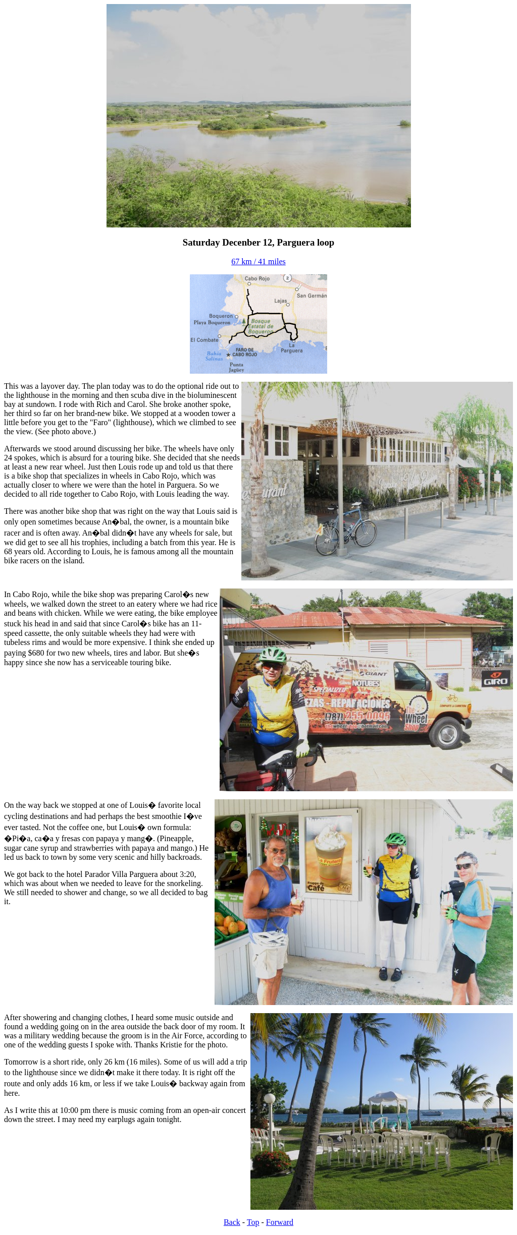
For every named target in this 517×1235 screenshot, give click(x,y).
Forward (279, 1222)
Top (253, 1222)
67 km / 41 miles (258, 261)
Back (232, 1222)
